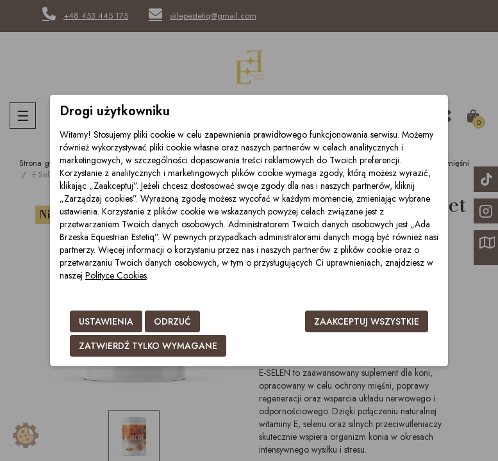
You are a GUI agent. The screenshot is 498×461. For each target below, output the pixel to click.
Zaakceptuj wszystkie (366, 321)
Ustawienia (106, 321)
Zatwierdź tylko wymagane (148, 345)
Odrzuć (172, 321)
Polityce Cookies (116, 275)
